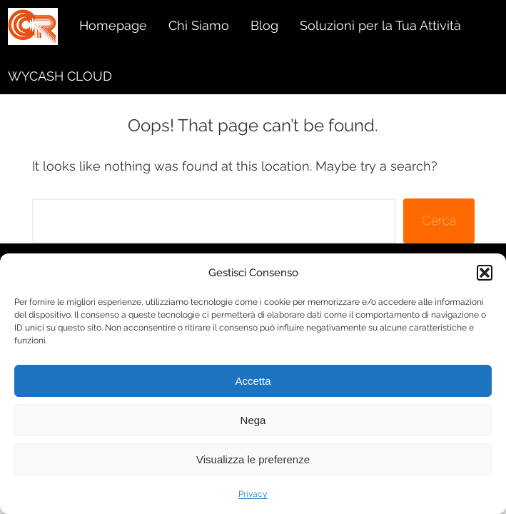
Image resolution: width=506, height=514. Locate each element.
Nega (253, 420)
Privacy (253, 494)
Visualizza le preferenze (253, 459)
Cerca (439, 220)
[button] (484, 273)
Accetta (252, 381)
